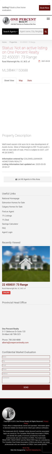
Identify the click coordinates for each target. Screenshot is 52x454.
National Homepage (10, 198)
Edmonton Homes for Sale (13, 202)
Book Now (44, 8)
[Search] (45, 31)
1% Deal (5, 220)
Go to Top (26, 448)
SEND (26, 387)
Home (4, 42)
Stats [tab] (29, 80)
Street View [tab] (9, 80)
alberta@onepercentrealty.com (15, 342)
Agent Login (7, 232)
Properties (13, 42)
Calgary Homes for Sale (12, 207)
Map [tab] (21, 80)
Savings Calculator (10, 224)
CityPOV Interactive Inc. (33, 450)
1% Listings (7, 216)
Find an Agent (8, 211)
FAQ (4, 228)
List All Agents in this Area (27, 179)
